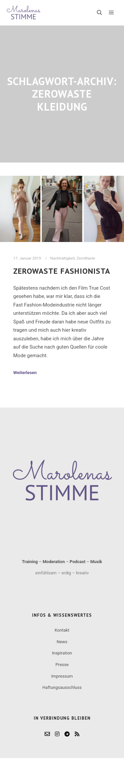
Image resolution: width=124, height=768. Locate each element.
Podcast (78, 561)
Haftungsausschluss (62, 687)
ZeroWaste (86, 258)
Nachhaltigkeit (62, 258)
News (62, 641)
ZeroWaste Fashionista (61, 271)
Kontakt (62, 630)
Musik (96, 561)
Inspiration (62, 652)
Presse (62, 664)
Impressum (62, 676)
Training (30, 561)
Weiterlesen (25, 372)
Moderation (54, 561)
